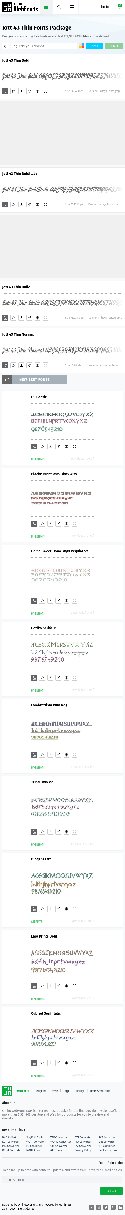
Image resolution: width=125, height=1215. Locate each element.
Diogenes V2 (41, 859)
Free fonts (20, 7)
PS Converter (34, 1146)
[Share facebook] (91, 1207)
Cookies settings (108, 1150)
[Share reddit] (98, 1207)
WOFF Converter (36, 1141)
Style (55, 1091)
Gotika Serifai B (44, 628)
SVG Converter (107, 1137)
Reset (113, 45)
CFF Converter (58, 1146)
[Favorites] (13, 91)
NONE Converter (36, 1150)
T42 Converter (83, 1146)
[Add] (5, 91)
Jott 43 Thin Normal (18, 334)
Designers (40, 1091)
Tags (66, 1091)
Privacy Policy (83, 1150)
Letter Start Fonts (100, 1091)
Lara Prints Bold (44, 936)
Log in (105, 7)
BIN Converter (107, 1141)
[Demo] (45, 91)
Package (79, 1091)
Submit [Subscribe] (111, 1191)
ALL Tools (56, 1150)
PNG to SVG (9, 1137)
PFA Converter (83, 1141)
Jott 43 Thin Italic (16, 287)
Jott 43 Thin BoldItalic (19, 174)
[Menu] (72, 7)
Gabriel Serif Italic (46, 1013)
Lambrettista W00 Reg (49, 705)
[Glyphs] (29, 91)
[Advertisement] (62, 132)
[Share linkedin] (120, 1207)
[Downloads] (21, 91)
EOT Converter (10, 1141)
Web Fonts (22, 1091)
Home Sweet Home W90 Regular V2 (59, 551)
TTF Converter (58, 1137)
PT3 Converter (10, 1146)
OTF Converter (83, 1137)
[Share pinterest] (113, 1207)
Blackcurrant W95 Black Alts (54, 474)
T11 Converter (107, 1146)
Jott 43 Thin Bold (15, 60)
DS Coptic (39, 397)
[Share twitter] (105, 1207)
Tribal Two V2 (42, 782)
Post (94, 45)
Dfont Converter (12, 1150)
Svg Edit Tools (34, 1137)
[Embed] (37, 91)
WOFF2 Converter (60, 1141)
